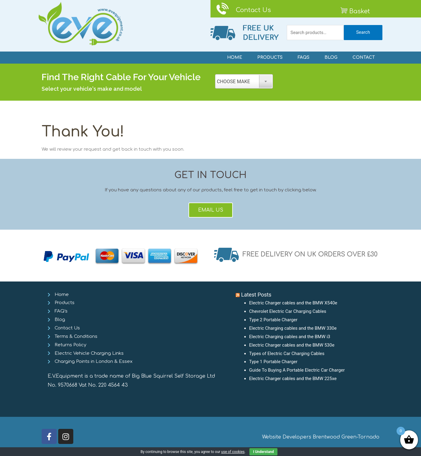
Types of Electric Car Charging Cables (286, 353)
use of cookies (233, 452)
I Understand (263, 452)
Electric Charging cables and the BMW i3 (289, 336)
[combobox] (244, 81)
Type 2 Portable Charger (273, 319)
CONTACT (364, 57)
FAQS (303, 57)
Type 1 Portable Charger (273, 361)
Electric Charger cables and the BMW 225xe (293, 378)
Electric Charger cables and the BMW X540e (293, 303)
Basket (359, 11)
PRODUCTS (270, 57)
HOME (234, 57)
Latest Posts (256, 294)
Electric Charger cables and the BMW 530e (291, 345)
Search (363, 32)
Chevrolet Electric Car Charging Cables (287, 311)
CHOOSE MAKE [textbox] (233, 81)
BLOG (330, 57)
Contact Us (253, 10)
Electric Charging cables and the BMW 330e (293, 328)
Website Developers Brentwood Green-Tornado (320, 437)
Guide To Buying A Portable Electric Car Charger (297, 370)
